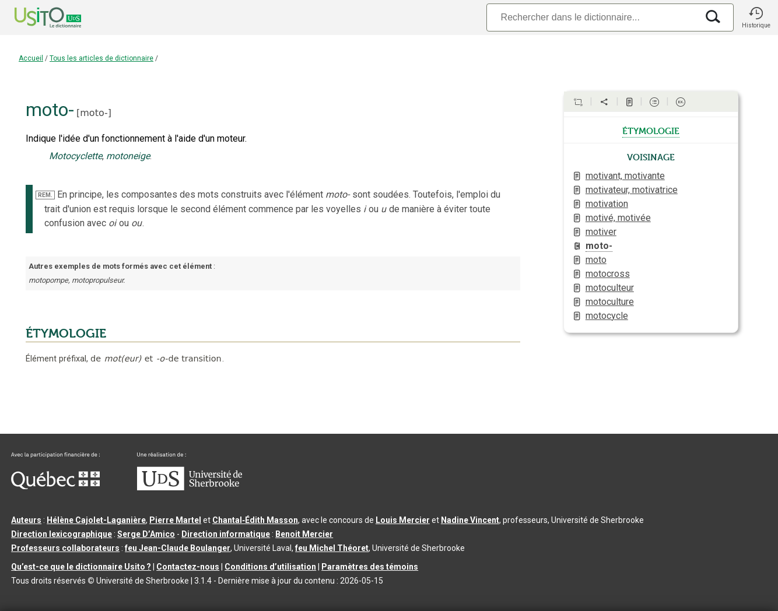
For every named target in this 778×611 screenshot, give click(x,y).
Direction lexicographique (61, 534)
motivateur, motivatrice (632, 189)
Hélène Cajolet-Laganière (96, 520)
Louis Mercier (403, 520)
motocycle (607, 315)
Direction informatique (225, 534)
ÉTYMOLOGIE (66, 333)
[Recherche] (592, 17)
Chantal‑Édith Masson (255, 520)
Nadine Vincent (470, 520)
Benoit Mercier (304, 534)
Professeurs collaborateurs (65, 548)
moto (596, 259)
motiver (601, 231)
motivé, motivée (618, 217)
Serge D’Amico (146, 534)
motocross (608, 273)
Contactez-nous (187, 566)
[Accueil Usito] (35, 17)
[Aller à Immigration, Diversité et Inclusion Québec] (55, 486)
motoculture (610, 301)
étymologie (650, 130)
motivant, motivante (625, 175)
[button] (755, 17)
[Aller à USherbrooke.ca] (189, 487)
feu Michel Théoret (332, 548)
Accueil (31, 58)
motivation (607, 203)
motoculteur (610, 287)
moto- (94, 112)
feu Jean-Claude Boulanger (177, 548)
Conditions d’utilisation (270, 566)
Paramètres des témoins (369, 566)
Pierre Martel (175, 520)
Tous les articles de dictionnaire (101, 58)
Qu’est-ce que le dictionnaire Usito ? (81, 566)
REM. (45, 195)
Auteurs (26, 520)
